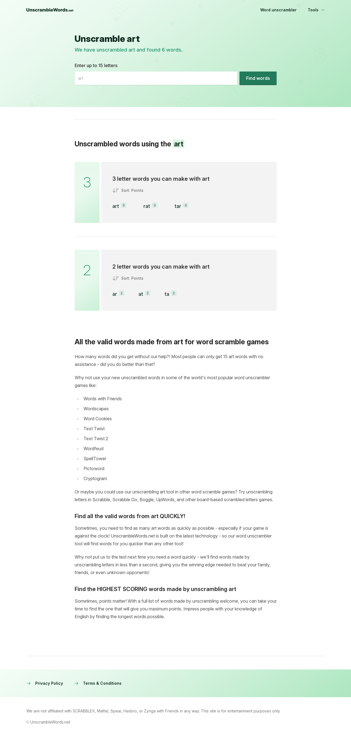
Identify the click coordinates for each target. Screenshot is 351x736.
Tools (316, 9)
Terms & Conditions (98, 683)
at (140, 294)
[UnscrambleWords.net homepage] (50, 9)
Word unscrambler (278, 9)
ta (167, 294)
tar (178, 206)
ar (114, 294)
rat (146, 206)
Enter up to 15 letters (96, 65)
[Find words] (258, 78)
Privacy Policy (44, 683)
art (115, 206)
